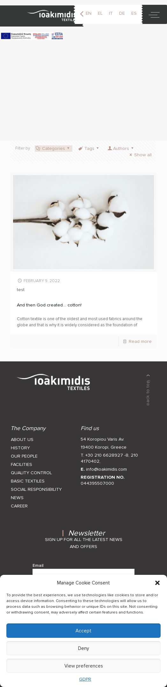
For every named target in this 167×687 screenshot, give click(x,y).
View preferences (83, 666)
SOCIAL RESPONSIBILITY (36, 489)
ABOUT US (22, 439)
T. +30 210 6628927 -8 (104, 455)
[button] (157, 583)
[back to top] (148, 389)
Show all (140, 155)
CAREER (19, 506)
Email (84, 572)
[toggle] (154, 14)
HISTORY (20, 448)
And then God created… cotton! (49, 305)
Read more (140, 341)
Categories (53, 148)
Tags (89, 148)
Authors (121, 148)
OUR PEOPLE (24, 456)
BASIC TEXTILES (28, 481)
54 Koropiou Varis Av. (102, 439)
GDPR (85, 679)
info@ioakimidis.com (106, 469)
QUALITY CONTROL (31, 472)
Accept (83, 631)
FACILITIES (21, 464)
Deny (83, 648)
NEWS (17, 497)
